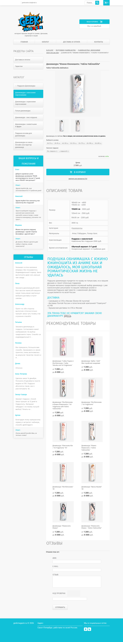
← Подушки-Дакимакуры (25, 86)
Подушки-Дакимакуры (66, 50)
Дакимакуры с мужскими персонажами (25, 103)
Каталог (45, 42)
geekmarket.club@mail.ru (29, 2)
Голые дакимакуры (22, 111)
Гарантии (19, 66)
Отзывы (28, 257)
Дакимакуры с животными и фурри (26, 125)
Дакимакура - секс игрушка (26, 117)
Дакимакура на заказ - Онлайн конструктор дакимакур (24, 144)
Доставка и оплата (71, 42)
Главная (24, 42)
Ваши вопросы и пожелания (29, 161)
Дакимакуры (76, 228)
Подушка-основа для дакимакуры (23, 134)
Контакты (98, 42)
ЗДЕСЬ (67, 315)
